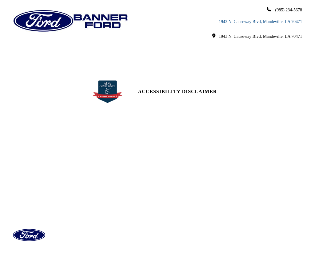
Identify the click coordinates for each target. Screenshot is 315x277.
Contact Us (175, 182)
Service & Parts (189, 49)
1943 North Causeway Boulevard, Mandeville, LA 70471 (49, 190)
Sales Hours (101, 182)
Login (243, 231)
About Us (273, 49)
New (51, 49)
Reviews (171, 204)
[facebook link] (239, 185)
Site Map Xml (251, 209)
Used (78, 49)
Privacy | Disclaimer (260, 220)
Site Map (246, 198)
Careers (157, 62)
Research (235, 49)
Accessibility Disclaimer (177, 91)
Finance (144, 49)
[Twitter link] (268, 185)
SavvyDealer (217, 259)
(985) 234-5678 (284, 9)
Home (30, 49)
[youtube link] (253, 185)
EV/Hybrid (112, 49)
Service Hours (104, 193)
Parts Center (102, 204)
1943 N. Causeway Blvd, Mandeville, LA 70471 (260, 21)
